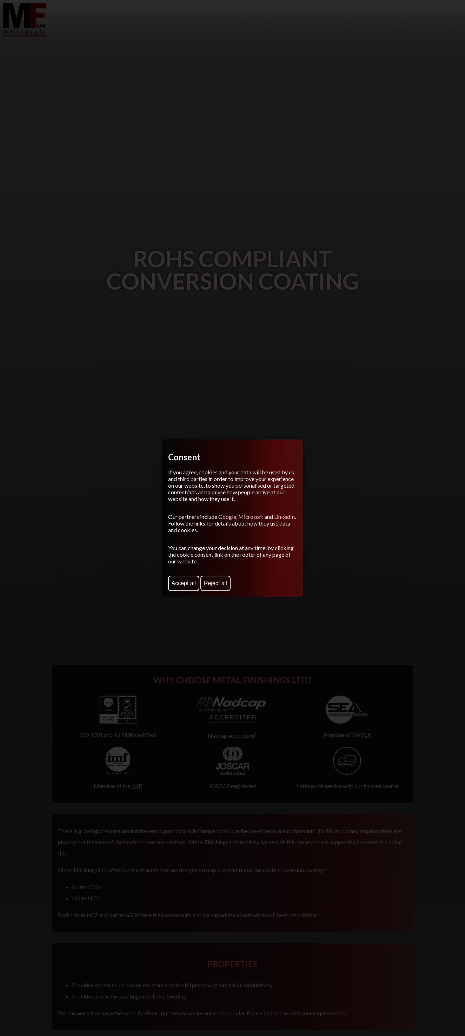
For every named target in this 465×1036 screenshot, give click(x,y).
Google (227, 516)
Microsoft (250, 516)
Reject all (215, 583)
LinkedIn (284, 516)
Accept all (184, 583)
